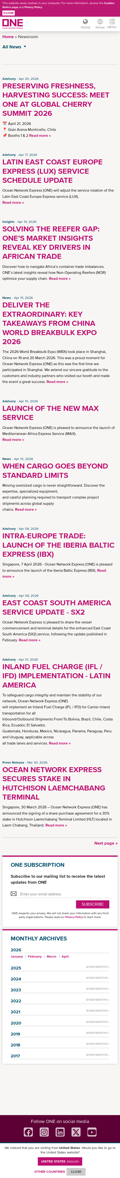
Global (85, 27)
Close (8, 13)
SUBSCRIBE (93, 904)
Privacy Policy (33, 7)
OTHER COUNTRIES (49, 1171)
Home (8, 36)
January (17, 956)
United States (60, 1161)
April (65, 956)
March (51, 956)
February (35, 956)
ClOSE (76, 1171)
